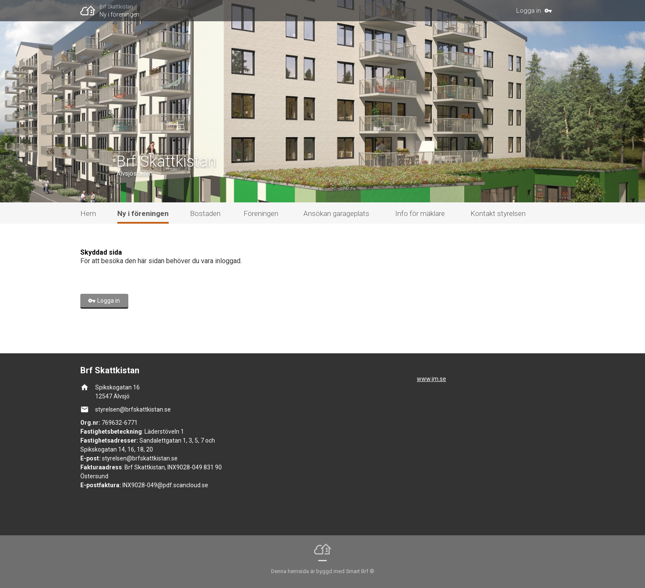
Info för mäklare (420, 213)
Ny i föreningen (119, 14)
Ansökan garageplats (336, 213)
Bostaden (205, 213)
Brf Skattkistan (116, 7)
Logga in (528, 10)
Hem (88, 213)
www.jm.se (431, 378)
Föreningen (260, 213)
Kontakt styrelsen (498, 213)
